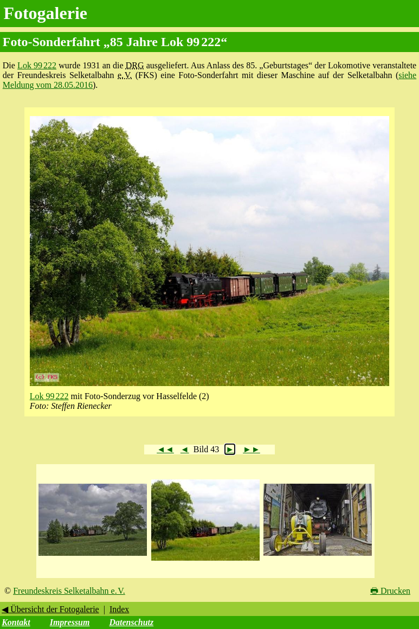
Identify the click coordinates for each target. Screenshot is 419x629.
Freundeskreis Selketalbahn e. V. (69, 590)
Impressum (70, 622)
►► (251, 449)
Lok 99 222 (36, 65)
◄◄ (165, 449)
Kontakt (16, 622)
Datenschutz (131, 622)
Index (119, 609)
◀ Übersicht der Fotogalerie (50, 609)
